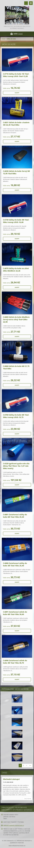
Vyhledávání (26, 3)
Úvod (3, 39)
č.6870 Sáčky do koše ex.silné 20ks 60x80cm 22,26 (16, 269)
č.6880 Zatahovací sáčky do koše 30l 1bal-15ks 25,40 (15, 564)
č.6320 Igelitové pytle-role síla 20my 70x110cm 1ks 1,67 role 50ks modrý (16, 466)
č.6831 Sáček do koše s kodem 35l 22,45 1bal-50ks (16, 123)
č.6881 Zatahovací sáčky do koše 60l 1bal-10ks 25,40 (15, 515)
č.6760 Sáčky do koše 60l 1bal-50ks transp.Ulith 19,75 (16, 416)
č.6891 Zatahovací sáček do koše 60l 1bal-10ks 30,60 (15, 613)
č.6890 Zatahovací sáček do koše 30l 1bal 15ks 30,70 (15, 661)
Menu (31, 3)
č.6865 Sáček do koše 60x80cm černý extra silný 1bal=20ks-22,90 (16, 319)
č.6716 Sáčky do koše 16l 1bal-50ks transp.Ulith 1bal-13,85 (16, 75)
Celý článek (27, 798)
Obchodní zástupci (11, 779)
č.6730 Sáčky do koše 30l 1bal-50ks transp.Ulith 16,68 (16, 221)
